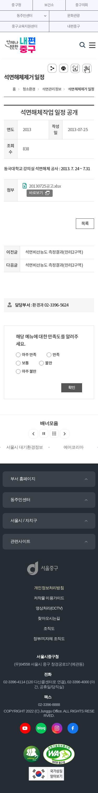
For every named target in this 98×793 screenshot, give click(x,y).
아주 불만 (29, 371)
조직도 (49, 628)
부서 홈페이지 (22, 479)
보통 (25, 363)
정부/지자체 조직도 (49, 638)
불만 (48, 363)
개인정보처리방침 (49, 587)
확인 (71, 388)
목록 (85, 223)
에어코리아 (73, 447)
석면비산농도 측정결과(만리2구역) (54, 252)
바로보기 (36, 193)
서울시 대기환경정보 (24, 447)
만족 (56, 355)
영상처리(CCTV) (49, 608)
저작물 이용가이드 (49, 598)
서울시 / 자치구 (23, 520)
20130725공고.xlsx (45, 186)
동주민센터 (20, 499)
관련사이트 (20, 541)
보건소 (49, 5)
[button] (64, 433)
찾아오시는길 (49, 618)
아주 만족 (29, 355)
